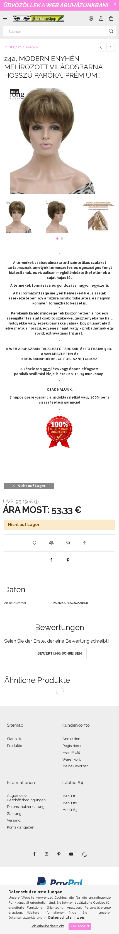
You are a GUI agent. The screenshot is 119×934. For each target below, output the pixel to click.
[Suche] (111, 31)
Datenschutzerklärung (26, 807)
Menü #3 (69, 810)
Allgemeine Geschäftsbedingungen (26, 797)
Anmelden (71, 739)
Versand (14, 820)
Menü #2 (69, 803)
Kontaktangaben (20, 827)
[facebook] (51, 560)
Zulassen (79, 926)
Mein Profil (71, 752)
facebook (34, 854)
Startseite (14, 739)
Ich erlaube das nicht (47, 926)
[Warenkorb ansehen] (111, 18)
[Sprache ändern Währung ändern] (91, 18)
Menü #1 (69, 796)
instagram (47, 854)
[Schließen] (115, 4)
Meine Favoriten (75, 766)
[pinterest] (68, 560)
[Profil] (101, 18)
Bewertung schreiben (59, 653)
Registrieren (72, 746)
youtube (71, 854)
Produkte (14, 746)
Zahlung (14, 814)
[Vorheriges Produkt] (101, 47)
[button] (57, 238)
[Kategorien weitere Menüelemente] (5, 18)
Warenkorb (71, 759)
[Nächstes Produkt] (110, 47)
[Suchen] (59, 31)
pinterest (59, 854)
